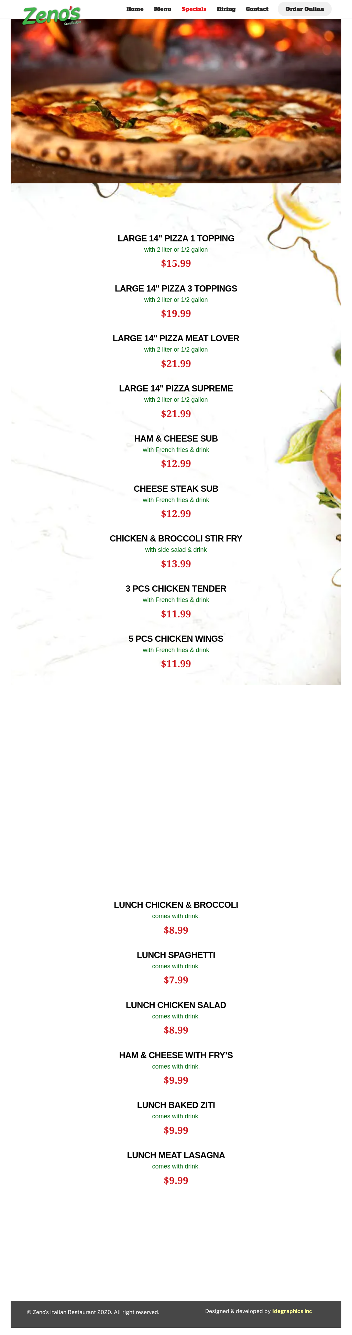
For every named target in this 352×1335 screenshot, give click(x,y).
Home (135, 9)
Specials (194, 9)
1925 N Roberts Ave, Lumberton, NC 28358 (176, 1276)
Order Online (305, 9)
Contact (257, 9)
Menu (162, 9)
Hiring (226, 9)
